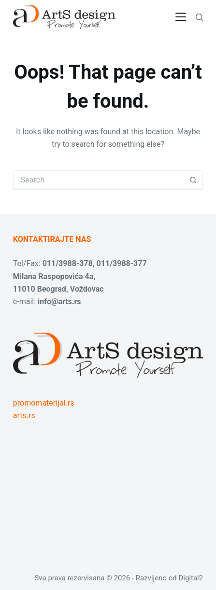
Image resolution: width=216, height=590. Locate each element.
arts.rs (24, 415)
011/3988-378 (68, 263)
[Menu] (180, 17)
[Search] (199, 17)
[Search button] (193, 180)
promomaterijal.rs (43, 402)
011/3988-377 (122, 263)
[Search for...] (98, 180)
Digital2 (190, 578)
